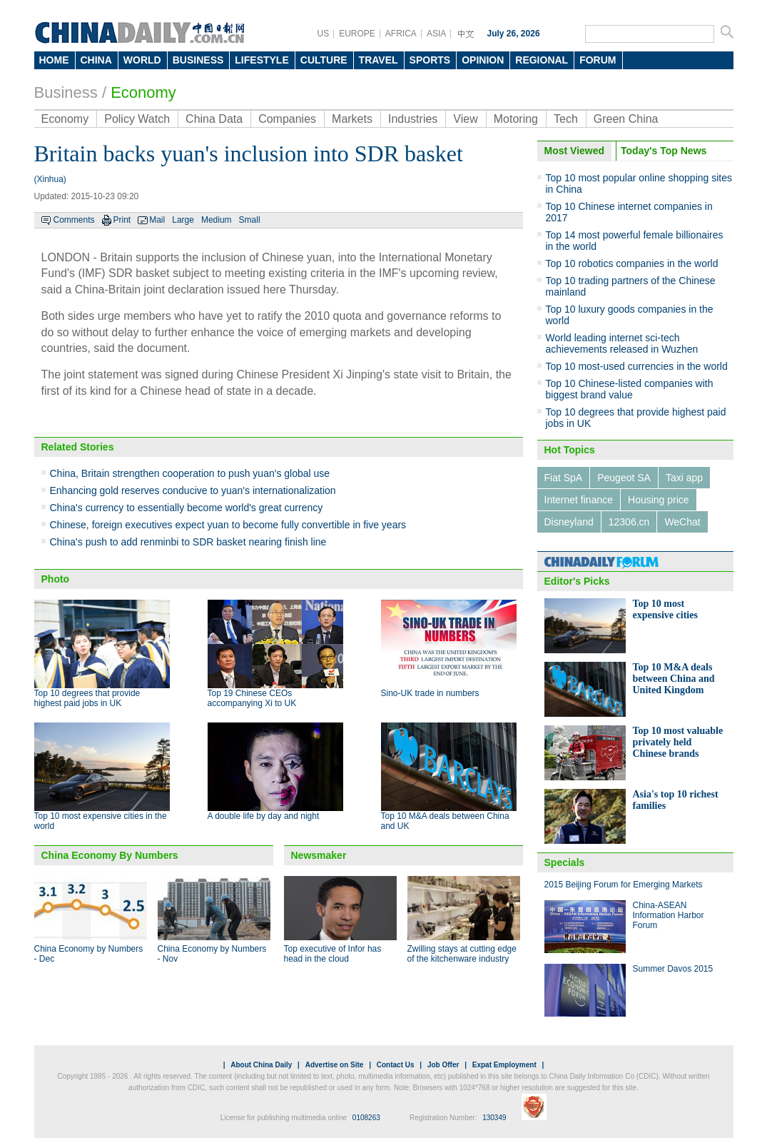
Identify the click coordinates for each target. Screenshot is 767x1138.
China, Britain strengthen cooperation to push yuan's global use (190, 473)
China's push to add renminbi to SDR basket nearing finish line (188, 542)
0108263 (366, 1118)
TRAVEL (378, 60)
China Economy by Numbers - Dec (88, 954)
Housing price (658, 499)
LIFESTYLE (261, 60)
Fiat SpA (563, 477)
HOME (54, 60)
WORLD (142, 60)
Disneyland (569, 522)
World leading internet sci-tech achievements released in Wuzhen (622, 343)
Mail (157, 220)
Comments (74, 220)
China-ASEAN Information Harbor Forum (668, 915)
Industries (412, 119)
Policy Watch (137, 119)
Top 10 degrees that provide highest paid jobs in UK (87, 698)
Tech (566, 119)
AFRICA (401, 34)
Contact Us (396, 1065)
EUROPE (357, 34)
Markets (352, 119)
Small (249, 220)
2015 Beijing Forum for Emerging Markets (623, 885)
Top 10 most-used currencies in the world (637, 366)
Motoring (516, 119)
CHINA (96, 60)
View (465, 119)
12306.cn (629, 522)
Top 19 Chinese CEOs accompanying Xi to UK (252, 698)
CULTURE (323, 60)
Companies (287, 119)
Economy (143, 92)
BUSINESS (198, 60)
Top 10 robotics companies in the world (632, 263)
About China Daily (261, 1065)
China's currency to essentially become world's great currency (186, 507)
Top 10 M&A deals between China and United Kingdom (674, 678)
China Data (214, 119)
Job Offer (443, 1065)
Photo (55, 579)
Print (122, 220)
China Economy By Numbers (109, 855)
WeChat (682, 522)
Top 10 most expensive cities (665, 609)
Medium (216, 220)
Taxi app (684, 477)
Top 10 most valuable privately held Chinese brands (678, 742)
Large (183, 220)
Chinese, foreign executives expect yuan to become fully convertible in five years (228, 524)
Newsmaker (319, 855)
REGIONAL (541, 60)
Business (66, 92)
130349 (494, 1118)
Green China (626, 119)
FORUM (597, 60)
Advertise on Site (334, 1065)
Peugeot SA (624, 477)
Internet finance (579, 499)
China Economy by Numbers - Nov (212, 954)
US (324, 34)
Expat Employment (504, 1065)
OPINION (483, 60)
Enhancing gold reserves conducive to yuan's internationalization (193, 490)
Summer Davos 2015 (673, 969)
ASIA (436, 34)
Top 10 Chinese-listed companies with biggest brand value (629, 389)
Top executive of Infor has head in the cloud (333, 954)
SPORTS (430, 60)
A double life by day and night (264, 816)
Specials (564, 862)
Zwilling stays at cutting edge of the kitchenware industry (462, 954)
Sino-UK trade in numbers (430, 693)
